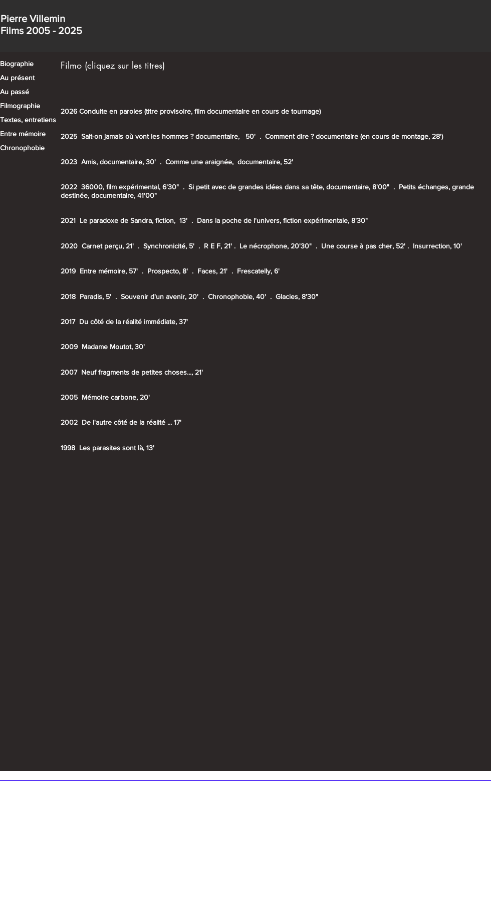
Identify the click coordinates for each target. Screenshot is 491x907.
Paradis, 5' (95, 296)
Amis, (89, 162)
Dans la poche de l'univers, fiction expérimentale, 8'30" (282, 220)
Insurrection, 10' (437, 246)
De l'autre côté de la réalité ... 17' (131, 422)
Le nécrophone (263, 246)
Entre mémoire (23, 134)
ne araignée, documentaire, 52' (244, 162)
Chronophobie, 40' (237, 296)
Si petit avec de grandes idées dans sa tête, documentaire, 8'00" (288, 187)
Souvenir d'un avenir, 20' (159, 296)
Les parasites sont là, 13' (116, 448)
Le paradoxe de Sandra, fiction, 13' (134, 220)
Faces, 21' (213, 271)
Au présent (17, 78)
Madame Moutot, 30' (113, 347)
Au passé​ (14, 92)
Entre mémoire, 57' (109, 271)
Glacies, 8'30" (297, 296)
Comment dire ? (289, 136)
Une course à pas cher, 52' (364, 246)
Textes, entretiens (28, 120)
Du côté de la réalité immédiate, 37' (133, 322)
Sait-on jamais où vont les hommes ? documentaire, (161, 136)
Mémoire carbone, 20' (116, 397)
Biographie (17, 64)
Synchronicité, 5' (168, 246)
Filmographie (20, 106)
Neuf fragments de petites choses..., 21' (142, 372)
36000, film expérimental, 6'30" (130, 187)
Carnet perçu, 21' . (112, 246)
